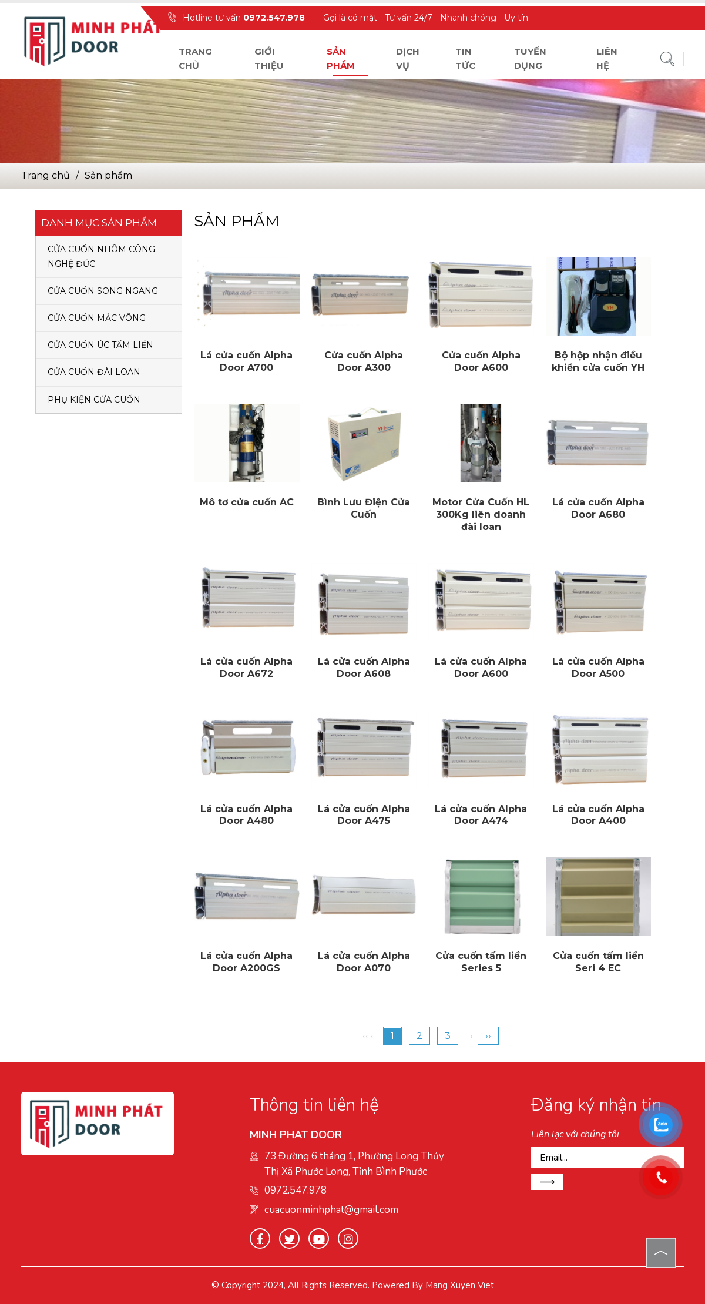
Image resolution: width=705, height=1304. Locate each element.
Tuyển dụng (530, 58)
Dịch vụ (407, 58)
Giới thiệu (269, 58)
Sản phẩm (341, 58)
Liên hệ (606, 58)
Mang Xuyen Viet (459, 1285)
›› (488, 1035)
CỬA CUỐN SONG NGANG (103, 291)
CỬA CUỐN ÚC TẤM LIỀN (100, 345)
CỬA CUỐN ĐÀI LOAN (94, 372)
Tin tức (465, 58)
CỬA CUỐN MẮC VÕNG (97, 318)
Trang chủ (195, 58)
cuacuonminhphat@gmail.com (331, 1209)
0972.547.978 (274, 17)
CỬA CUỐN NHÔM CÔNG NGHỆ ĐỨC (101, 256)
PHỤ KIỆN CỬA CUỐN (94, 399)
